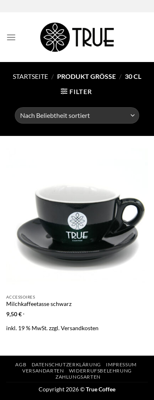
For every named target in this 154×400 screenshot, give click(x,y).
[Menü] (11, 37)
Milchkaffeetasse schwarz (38, 304)
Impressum (121, 364)
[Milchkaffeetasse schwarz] (77, 219)
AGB (20, 364)
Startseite (30, 76)
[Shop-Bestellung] (77, 115)
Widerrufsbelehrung (100, 371)
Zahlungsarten (78, 377)
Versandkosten (80, 327)
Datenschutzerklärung (66, 364)
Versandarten (43, 371)
